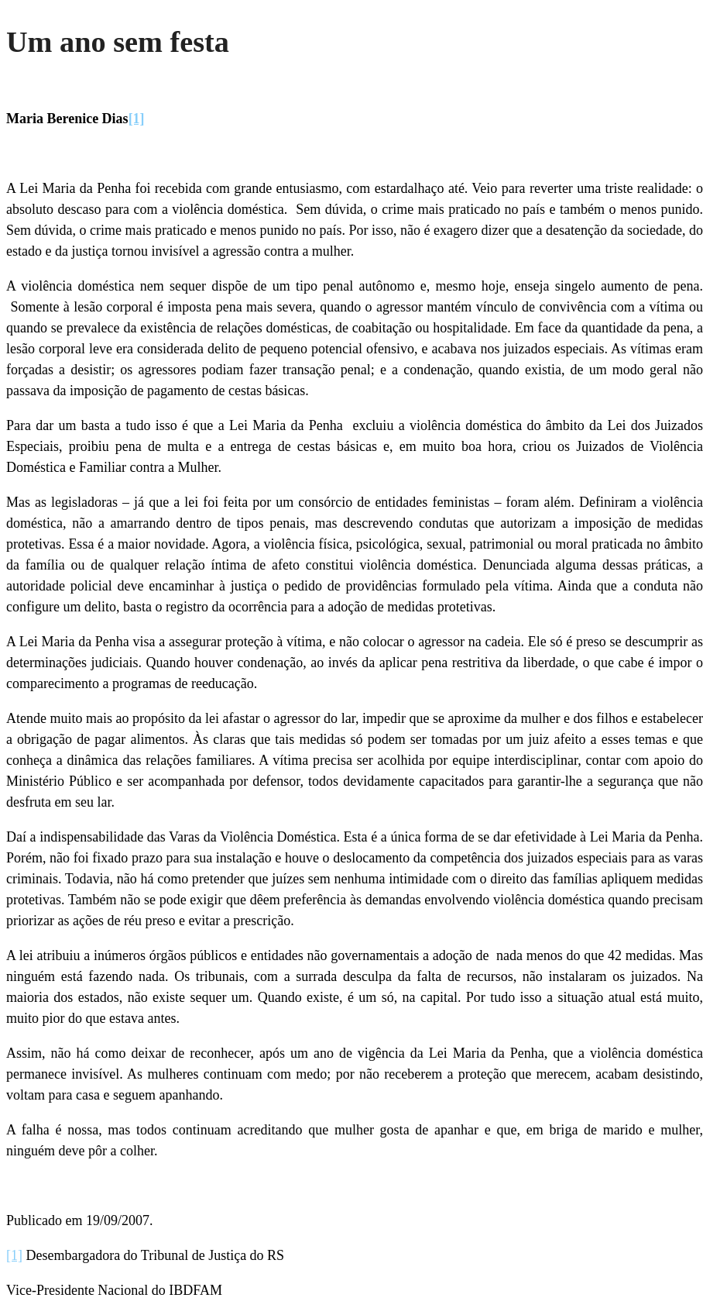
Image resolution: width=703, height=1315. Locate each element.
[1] (137, 118)
